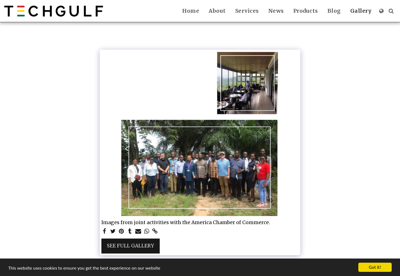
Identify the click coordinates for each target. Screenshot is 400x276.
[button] (391, 11)
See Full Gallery (130, 246)
